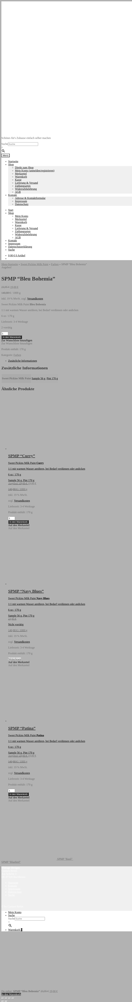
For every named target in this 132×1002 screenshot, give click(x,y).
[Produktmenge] (4, 333)
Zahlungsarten (23, 185)
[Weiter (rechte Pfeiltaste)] (6, 1001)
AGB (18, 192)
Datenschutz (21, 204)
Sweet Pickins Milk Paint (34, 264)
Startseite (13, 161)
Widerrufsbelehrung (26, 188)
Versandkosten (35, 298)
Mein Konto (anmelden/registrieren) (34, 170)
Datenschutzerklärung (20, 246)
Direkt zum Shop (24, 167)
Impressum (21, 201)
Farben (55, 264)
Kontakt (12, 195)
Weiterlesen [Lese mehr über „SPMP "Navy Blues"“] (14, 659)
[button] (16, 340)
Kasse (18, 179)
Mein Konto (21, 216)
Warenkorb (21, 176)
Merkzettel (21, 173)
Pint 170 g (52, 378)
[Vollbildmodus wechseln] (6, 998)
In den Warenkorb (12, 337)
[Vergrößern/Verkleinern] (2, 998)
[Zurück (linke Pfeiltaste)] (2, 1001)
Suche (4, 143)
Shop (11, 164)
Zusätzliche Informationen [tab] (22, 360)
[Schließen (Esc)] (13, 998)
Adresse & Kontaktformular (30, 198)
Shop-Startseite (9, 264)
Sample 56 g (38, 378)
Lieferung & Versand (26, 182)
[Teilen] (9, 998)
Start (10, 210)
